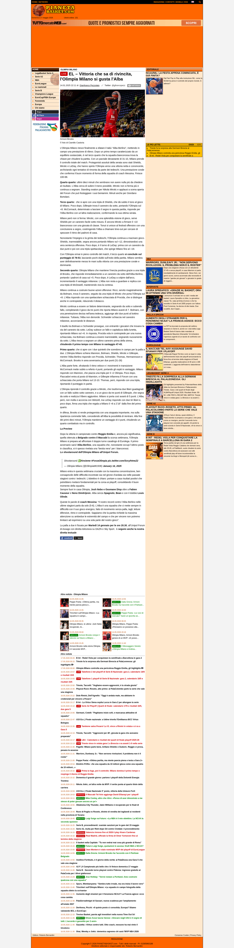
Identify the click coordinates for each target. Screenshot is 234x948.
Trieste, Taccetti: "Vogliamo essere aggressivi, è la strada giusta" (106, 685)
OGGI (191, 145)
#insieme (86, 460)
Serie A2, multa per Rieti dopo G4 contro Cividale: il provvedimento (107, 829)
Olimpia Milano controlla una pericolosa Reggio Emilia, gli (175, 153)
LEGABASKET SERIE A (158, 373)
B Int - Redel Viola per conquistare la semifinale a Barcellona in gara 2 (109, 658)
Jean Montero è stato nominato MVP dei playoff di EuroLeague (110, 850)
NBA (149, 259)
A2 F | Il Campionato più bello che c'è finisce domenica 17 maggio (107, 867)
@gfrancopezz (118, 85)
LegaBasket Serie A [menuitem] (43, 73)
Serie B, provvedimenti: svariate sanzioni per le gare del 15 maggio (107, 825)
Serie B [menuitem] (37, 90)
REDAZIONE (117, 939)
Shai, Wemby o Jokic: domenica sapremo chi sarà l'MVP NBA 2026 (107, 931)
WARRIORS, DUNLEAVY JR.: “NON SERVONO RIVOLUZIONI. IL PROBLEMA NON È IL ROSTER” (173, 263)
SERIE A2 (151, 403)
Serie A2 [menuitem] (38, 77)
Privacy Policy (195, 935)
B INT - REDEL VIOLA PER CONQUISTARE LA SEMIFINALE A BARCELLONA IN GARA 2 (171, 439)
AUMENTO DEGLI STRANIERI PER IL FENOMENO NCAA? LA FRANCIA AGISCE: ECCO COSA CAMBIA (173, 321)
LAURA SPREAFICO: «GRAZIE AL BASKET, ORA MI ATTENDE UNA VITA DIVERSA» (173, 291)
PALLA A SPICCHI (155, 315)
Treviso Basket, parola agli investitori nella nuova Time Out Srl (105, 914)
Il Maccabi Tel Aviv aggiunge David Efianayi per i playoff (107, 794)
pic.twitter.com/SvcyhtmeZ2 (123, 460)
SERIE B (151, 434)
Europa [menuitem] (37, 104)
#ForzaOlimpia (99, 460)
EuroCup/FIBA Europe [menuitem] (44, 97)
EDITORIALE (153, 69)
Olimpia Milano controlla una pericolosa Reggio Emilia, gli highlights (108, 668)
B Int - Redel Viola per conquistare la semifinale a (171, 156)
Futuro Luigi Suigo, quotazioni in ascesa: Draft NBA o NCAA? (110, 846)
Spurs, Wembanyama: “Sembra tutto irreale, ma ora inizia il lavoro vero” (110, 884)
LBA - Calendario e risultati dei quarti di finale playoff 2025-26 (107, 740)
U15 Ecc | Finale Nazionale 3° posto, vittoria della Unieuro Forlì (105, 791)
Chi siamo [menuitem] (38, 108)
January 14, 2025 (112, 466)
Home (35, 69)
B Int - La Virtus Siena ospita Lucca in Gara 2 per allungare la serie (107, 702)
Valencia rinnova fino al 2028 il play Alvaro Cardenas (105, 832)
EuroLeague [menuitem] (39, 83)
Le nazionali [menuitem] (39, 87)
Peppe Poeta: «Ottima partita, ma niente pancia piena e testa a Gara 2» (109, 760)
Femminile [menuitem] (39, 101)
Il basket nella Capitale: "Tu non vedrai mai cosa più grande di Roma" (108, 842)
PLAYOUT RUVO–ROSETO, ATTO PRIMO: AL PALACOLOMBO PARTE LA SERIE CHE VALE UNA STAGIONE (171, 410)
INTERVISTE (152, 287)
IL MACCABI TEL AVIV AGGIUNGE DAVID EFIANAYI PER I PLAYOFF (169, 350)
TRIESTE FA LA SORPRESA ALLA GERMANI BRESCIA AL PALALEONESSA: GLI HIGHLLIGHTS (171, 379)
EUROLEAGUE (154, 345)
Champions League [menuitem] (43, 94)
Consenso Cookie (182, 935)
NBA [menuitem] (36, 80)
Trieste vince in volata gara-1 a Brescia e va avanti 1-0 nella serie (109, 743)
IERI (199, 145)
